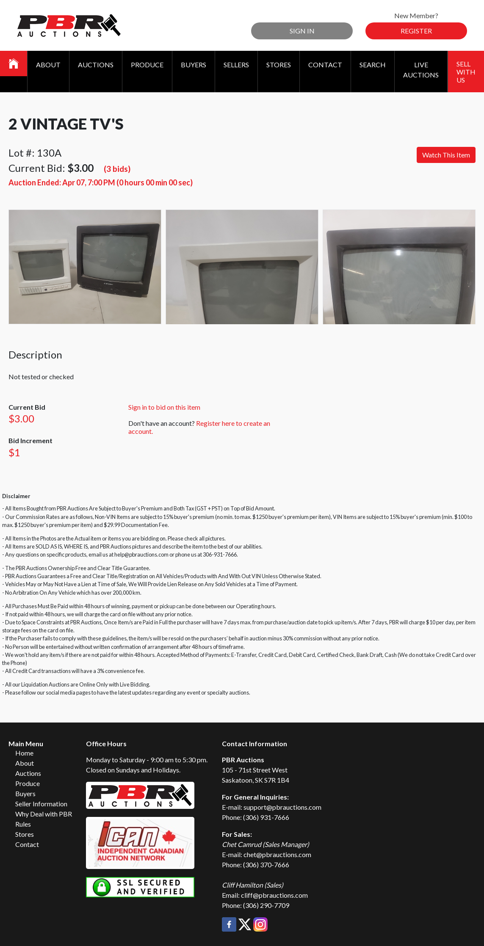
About (48, 65)
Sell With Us (466, 72)
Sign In (302, 31)
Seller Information (41, 804)
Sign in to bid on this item (164, 407)
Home (24, 753)
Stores (278, 65)
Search (373, 65)
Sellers (236, 65)
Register (416, 31)
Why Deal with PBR (43, 814)
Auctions (95, 65)
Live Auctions (421, 70)
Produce (147, 65)
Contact (325, 65)
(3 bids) (117, 169)
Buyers (193, 65)
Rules (23, 824)
